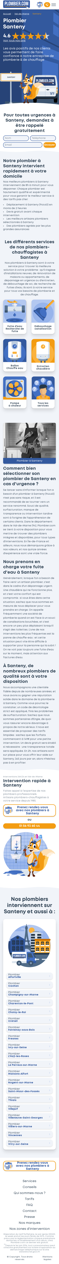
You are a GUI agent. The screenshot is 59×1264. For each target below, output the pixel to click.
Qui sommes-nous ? (29, 1193)
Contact (30, 1211)
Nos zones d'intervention (29, 1228)
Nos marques (29, 1222)
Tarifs (29, 1199)
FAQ (29, 1205)
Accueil (7, 14)
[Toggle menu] (53, 5)
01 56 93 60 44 (29, 826)
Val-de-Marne (21, 14)
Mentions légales (47, 1258)
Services (29, 1181)
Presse (29, 1217)
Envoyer (50, 145)
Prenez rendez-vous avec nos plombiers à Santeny (27, 810)
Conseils (30, 1187)
